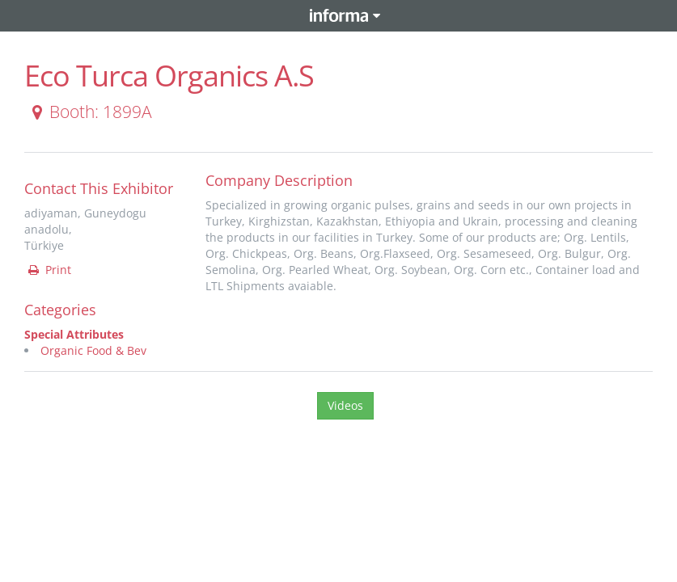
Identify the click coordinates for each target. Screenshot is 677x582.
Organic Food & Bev (93, 350)
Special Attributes (74, 334)
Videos (345, 405)
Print (48, 269)
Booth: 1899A (89, 111)
